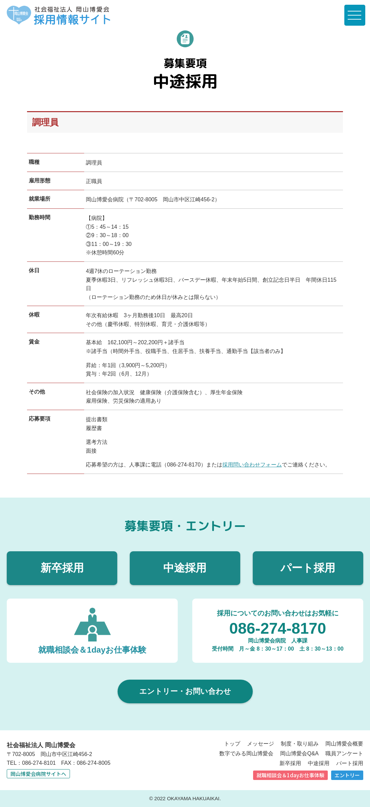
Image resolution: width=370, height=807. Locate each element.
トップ (232, 744)
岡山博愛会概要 (344, 744)
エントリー (347, 775)
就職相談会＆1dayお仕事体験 (290, 775)
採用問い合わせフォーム (252, 465)
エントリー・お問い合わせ (185, 691)
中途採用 (184, 568)
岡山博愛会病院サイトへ (38, 773)
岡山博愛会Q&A (299, 753)
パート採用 (307, 568)
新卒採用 (62, 568)
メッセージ (260, 744)
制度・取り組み (300, 744)
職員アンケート (344, 753)
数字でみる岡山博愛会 (246, 753)
